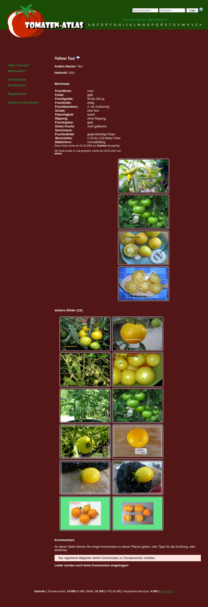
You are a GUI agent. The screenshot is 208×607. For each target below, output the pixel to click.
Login (192, 10)
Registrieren (17, 94)
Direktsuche (17, 79)
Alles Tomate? (19, 65)
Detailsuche (17, 85)
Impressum (167, 591)
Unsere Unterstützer (23, 102)
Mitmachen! (17, 71)
